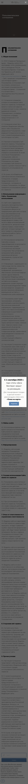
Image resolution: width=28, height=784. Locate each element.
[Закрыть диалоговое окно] (25, 2)
